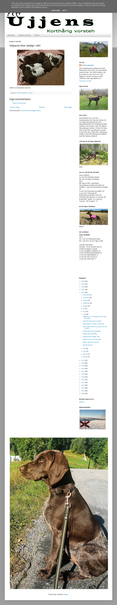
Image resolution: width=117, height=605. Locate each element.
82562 (81, 402)
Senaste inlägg (14, 107)
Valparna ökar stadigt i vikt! (91, 336)
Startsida (11, 35)
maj (84, 314)
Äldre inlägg (68, 107)
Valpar (36, 35)
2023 (83, 289)
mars (85, 351)
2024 (83, 287)
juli (84, 308)
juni (84, 311)
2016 (83, 374)
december (86, 295)
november (86, 297)
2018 (83, 368)
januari (85, 357)
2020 (83, 363)
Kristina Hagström (88, 65)
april (84, 348)
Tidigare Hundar (24, 35)
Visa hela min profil (85, 81)
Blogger (65, 594)
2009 (83, 393)
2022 (83, 292)
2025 (83, 284)
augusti (85, 306)
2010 (83, 391)
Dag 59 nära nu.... (88, 345)
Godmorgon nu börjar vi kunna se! (93, 324)
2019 (83, 366)
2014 (83, 379)
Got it (64, 10)
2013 (83, 382)
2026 (83, 281)
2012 (83, 385)
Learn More (55, 10)
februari (85, 354)
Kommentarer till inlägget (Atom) (30, 110)
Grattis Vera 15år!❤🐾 (90, 334)
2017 (83, 371)
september (86, 303)
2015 (83, 377)
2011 (83, 388)
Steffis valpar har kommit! (91, 342)
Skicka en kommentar (19, 103)
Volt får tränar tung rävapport (92, 331)
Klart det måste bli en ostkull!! (92, 321)
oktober (85, 300)
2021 (83, 360)
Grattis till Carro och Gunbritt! (92, 339)
